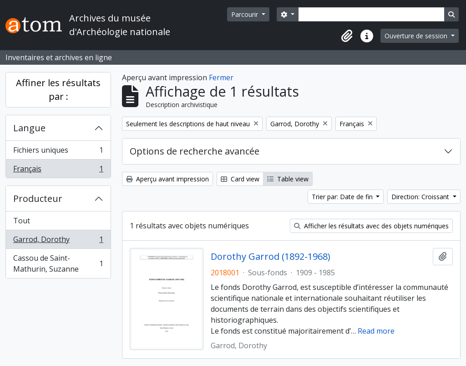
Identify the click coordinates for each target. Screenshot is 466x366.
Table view (288, 179)
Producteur (37, 198)
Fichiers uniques (58, 152)
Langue (29, 128)
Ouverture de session (417, 35)
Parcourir (245, 14)
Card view (240, 179)
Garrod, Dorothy (58, 241)
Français (58, 170)
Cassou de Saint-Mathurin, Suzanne (58, 263)
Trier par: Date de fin (343, 196)
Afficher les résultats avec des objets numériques (371, 226)
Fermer (221, 77)
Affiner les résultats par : (58, 90)
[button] (347, 36)
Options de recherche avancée (194, 151)
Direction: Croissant (421, 196)
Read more (376, 331)
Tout (21, 221)
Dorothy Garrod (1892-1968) (270, 256)
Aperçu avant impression (167, 179)
